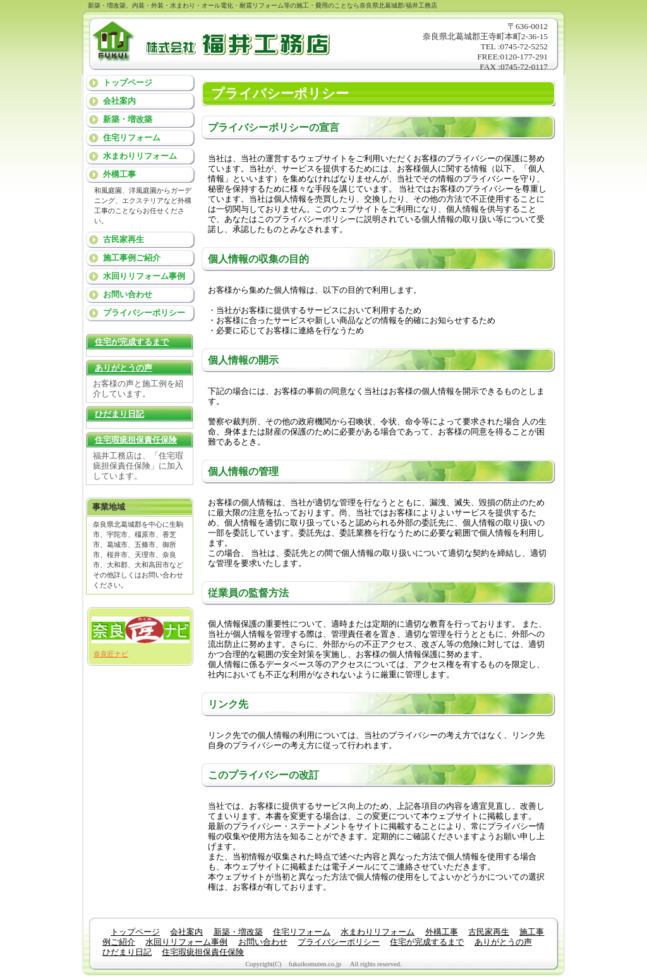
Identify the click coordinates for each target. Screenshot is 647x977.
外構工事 (119, 174)
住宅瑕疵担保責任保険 (136, 440)
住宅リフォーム (131, 137)
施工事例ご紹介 (131, 257)
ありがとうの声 (123, 367)
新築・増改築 (127, 119)
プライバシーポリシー (144, 312)
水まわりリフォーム (140, 156)
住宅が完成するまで (132, 342)
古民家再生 (123, 239)
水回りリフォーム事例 (144, 276)
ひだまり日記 (119, 414)
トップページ (127, 82)
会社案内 (119, 101)
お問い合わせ (127, 294)
